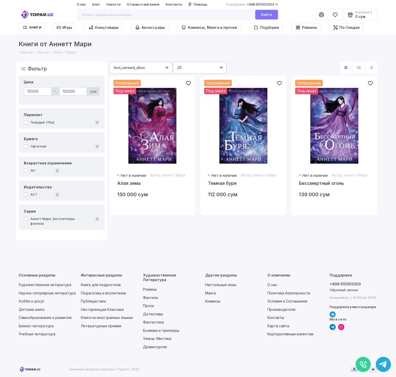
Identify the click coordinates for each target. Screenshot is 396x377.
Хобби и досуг (31, 301)
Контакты (174, 4)
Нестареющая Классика (102, 309)
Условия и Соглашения (287, 301)
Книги (32, 27)
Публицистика (93, 301)
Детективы (153, 314)
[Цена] (38, 91)
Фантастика (153, 322)
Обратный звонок (344, 290)
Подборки (266, 27)
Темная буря (222, 183)
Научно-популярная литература (47, 293)
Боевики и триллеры (161, 330)
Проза (148, 306)
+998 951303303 (252, 4)
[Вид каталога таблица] (372, 67)
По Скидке (346, 27)
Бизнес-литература (36, 326)
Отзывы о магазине (143, 4)
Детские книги (31, 309)
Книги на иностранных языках (107, 317)
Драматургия (155, 347)
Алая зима (129, 183)
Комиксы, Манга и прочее (209, 27)
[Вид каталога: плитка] (346, 67)
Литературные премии (101, 326)
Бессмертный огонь (321, 183)
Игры (64, 27)
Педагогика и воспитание (103, 293)
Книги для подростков (101, 285)
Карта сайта (278, 326)
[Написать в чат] (383, 364)
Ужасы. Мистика (157, 338)
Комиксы (212, 301)
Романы (306, 27)
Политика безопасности (288, 293)
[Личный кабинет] (321, 14)
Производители (281, 309)
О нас (81, 4)
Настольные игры (220, 285)
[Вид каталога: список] (359, 67)
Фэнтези (150, 297)
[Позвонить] (363, 364)
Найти (266, 14)
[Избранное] (335, 14)
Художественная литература (45, 285)
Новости (113, 4)
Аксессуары (150, 27)
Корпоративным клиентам (290, 334)
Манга (210, 293)
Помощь (198, 4)
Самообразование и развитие (45, 317)
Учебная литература (37, 334)
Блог (96, 4)
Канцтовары (103, 27)
